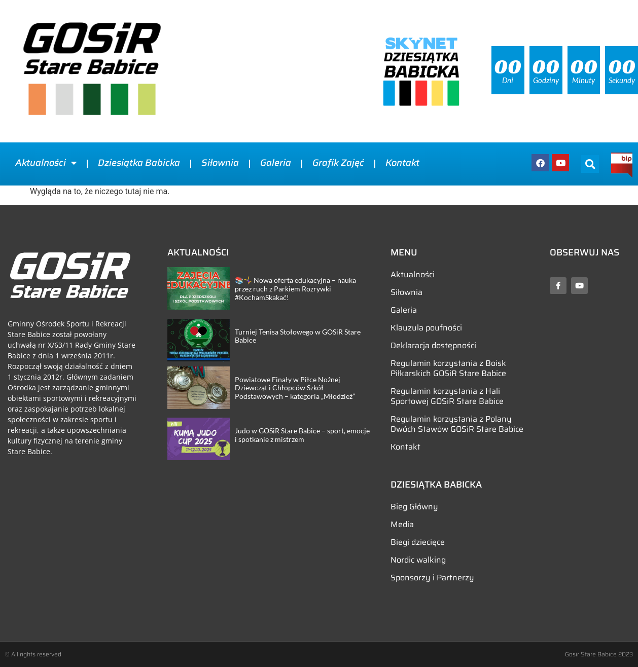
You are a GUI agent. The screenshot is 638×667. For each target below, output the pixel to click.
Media (402, 524)
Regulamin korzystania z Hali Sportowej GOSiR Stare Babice (447, 396)
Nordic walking (418, 559)
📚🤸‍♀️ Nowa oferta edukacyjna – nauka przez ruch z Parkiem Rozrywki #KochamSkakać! (295, 289)
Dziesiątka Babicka (139, 163)
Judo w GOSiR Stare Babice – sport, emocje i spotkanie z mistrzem (302, 434)
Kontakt (402, 163)
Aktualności (46, 162)
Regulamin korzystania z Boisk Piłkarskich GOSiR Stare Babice (448, 368)
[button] (590, 164)
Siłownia (220, 163)
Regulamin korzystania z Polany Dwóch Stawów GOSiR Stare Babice (457, 424)
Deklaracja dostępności (433, 345)
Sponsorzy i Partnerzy (432, 577)
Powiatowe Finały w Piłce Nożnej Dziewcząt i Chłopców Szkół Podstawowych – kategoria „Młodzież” (295, 388)
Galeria (275, 163)
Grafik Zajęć (338, 163)
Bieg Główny (414, 506)
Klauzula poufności (426, 327)
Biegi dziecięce (418, 542)
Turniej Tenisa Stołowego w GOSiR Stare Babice (298, 336)
